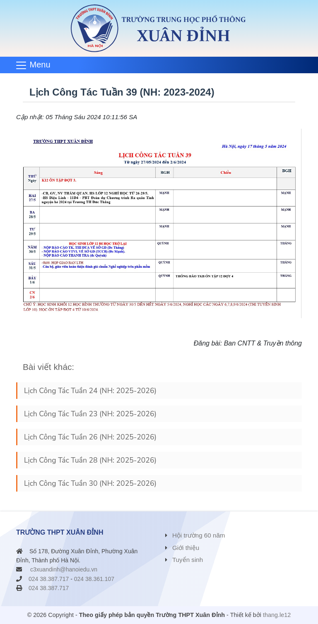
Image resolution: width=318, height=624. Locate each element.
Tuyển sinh (187, 559)
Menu (40, 64)
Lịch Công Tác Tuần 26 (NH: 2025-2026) (90, 437)
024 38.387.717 (49, 579)
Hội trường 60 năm (198, 535)
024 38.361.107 (94, 579)
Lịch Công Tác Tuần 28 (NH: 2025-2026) (90, 460)
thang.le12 (277, 615)
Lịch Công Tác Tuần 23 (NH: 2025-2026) (90, 414)
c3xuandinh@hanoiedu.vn (63, 569)
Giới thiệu (185, 547)
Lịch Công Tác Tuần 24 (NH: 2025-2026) (90, 391)
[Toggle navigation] (36, 65)
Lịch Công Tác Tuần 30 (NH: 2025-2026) (90, 483)
